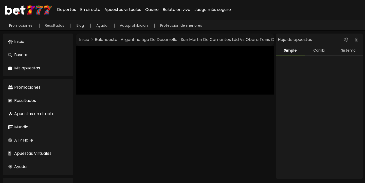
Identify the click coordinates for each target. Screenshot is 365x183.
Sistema (348, 50)
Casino (152, 9)
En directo (90, 9)
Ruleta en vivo (176, 9)
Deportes (66, 9)
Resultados (55, 25)
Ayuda (102, 25)
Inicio (84, 39)
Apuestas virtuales (122, 9)
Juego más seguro (212, 9)
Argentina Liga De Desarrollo (149, 39)
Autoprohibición (134, 25)
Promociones (21, 25)
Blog (81, 25)
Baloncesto (106, 39)
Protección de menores (181, 25)
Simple (290, 50)
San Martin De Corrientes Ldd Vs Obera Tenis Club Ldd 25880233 (244, 39)
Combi (319, 50)
